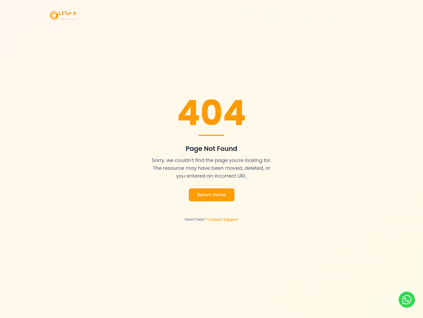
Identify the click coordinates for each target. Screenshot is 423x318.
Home (366, 15)
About (274, 15)
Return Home (211, 195)
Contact (302, 15)
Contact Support (222, 219)
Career (246, 15)
